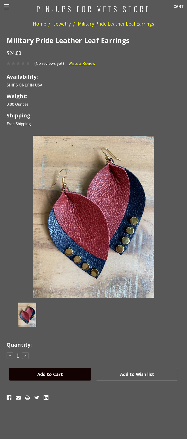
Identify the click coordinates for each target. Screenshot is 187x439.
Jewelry (62, 23)
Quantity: (19, 344)
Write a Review (81, 63)
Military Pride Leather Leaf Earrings (116, 23)
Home (39, 23)
